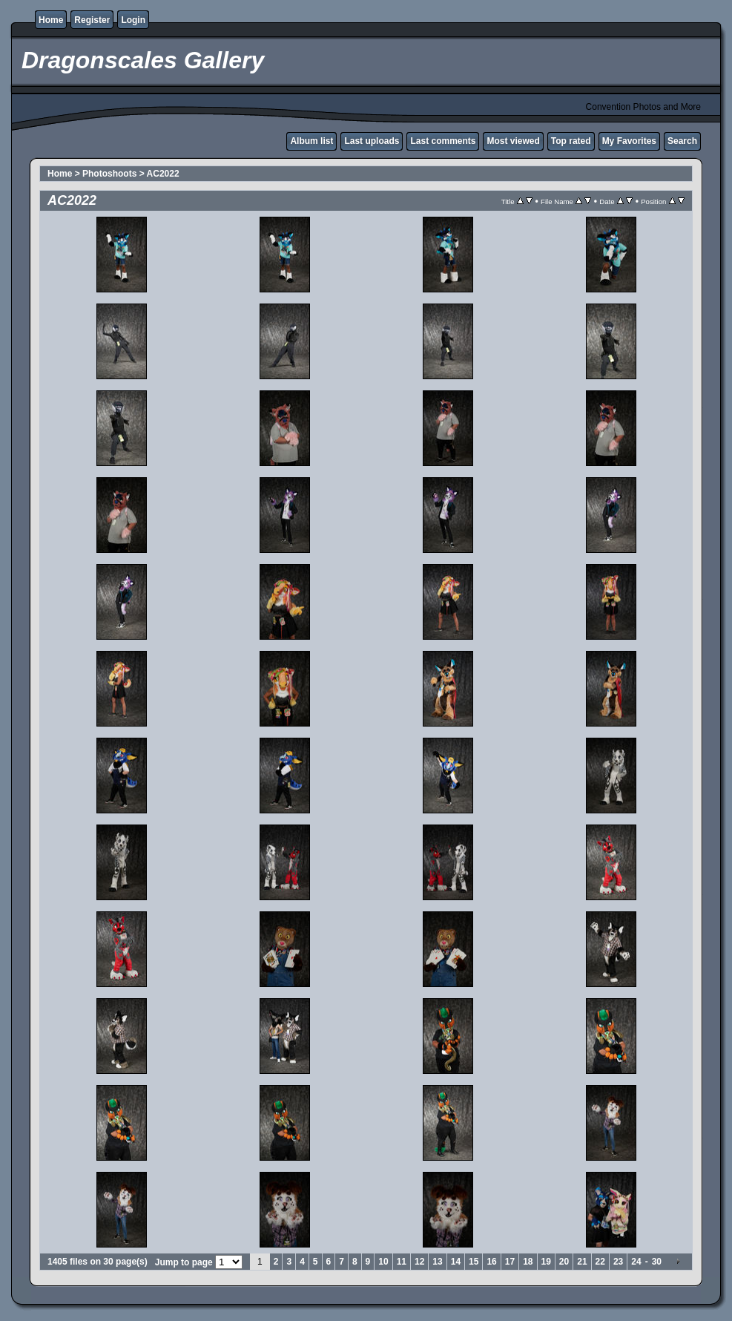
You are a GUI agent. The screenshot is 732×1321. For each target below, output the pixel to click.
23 (618, 1261)
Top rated (571, 141)
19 (546, 1261)
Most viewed (513, 141)
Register (92, 20)
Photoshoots (109, 173)
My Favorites (629, 141)
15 (473, 1261)
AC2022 (163, 173)
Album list (311, 141)
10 (383, 1261)
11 (401, 1261)
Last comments (442, 141)
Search (682, 141)
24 (636, 1261)
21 (582, 1261)
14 (456, 1261)
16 (491, 1261)
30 (657, 1261)
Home (51, 20)
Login (133, 20)
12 (419, 1261)
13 (437, 1261)
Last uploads (371, 141)
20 (564, 1261)
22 (600, 1261)
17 (510, 1261)
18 (527, 1261)
